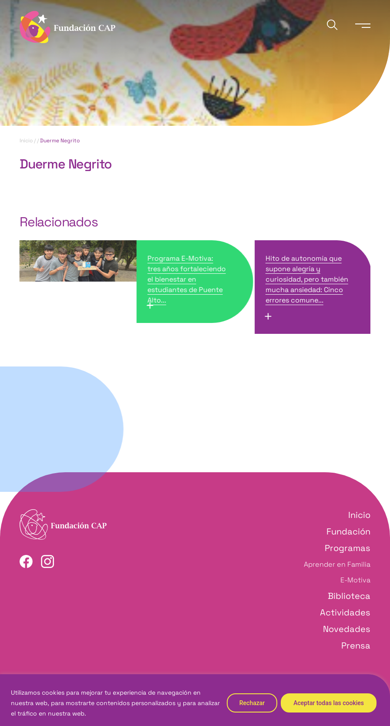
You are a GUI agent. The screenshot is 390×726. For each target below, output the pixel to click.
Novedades (346, 629)
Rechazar (252, 702)
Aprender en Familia (337, 564)
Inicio (26, 141)
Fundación (348, 531)
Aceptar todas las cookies (328, 702)
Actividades (345, 612)
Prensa (355, 645)
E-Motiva (355, 580)
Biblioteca (349, 596)
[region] (195, 700)
